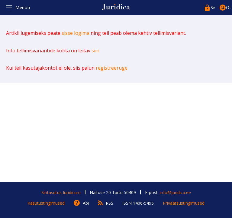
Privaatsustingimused (184, 203)
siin (95, 50)
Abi (86, 203)
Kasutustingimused (46, 203)
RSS (109, 203)
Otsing (228, 7)
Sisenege (213, 7)
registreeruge (111, 67)
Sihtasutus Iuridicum (61, 192)
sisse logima (75, 33)
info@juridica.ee (175, 192)
